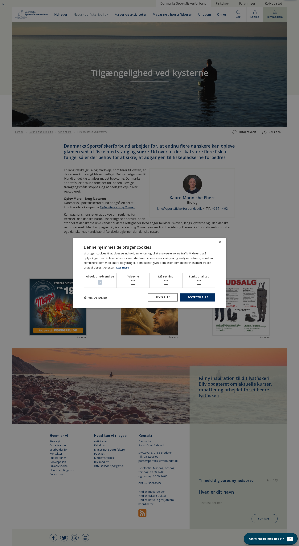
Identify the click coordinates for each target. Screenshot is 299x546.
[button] (95, 297)
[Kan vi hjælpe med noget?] (271, 539)
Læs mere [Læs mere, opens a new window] (122, 267)
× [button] (219, 242)
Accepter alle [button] (197, 297)
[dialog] (149, 273)
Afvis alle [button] (161, 297)
